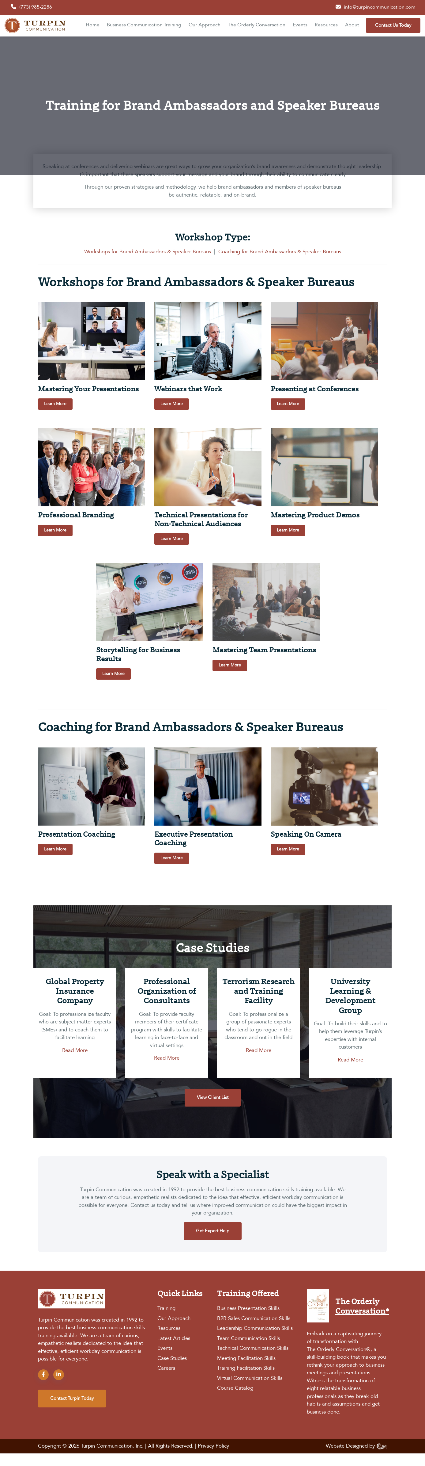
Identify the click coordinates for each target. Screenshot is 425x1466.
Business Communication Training (144, 25)
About (352, 25)
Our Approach (204, 25)
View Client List (212, 1098)
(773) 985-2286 (35, 7)
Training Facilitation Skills (246, 1368)
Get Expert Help (212, 1231)
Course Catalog (235, 1388)
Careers (166, 1368)
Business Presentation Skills (248, 1308)
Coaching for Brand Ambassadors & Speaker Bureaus (279, 252)
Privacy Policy (213, 1446)
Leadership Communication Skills (255, 1328)
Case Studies (172, 1358)
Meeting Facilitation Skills (246, 1358)
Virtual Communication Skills (249, 1378)
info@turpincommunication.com (380, 7)
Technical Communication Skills (252, 1348)
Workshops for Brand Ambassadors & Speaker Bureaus (147, 252)
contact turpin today (72, 1398)
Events (300, 25)
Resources (326, 25)
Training (166, 1308)
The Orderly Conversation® (338, 1349)
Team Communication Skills (248, 1338)
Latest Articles (173, 1338)
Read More (75, 1050)
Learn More (55, 404)
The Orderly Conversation (256, 25)
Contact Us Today (393, 25)
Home (93, 25)
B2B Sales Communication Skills (253, 1318)
